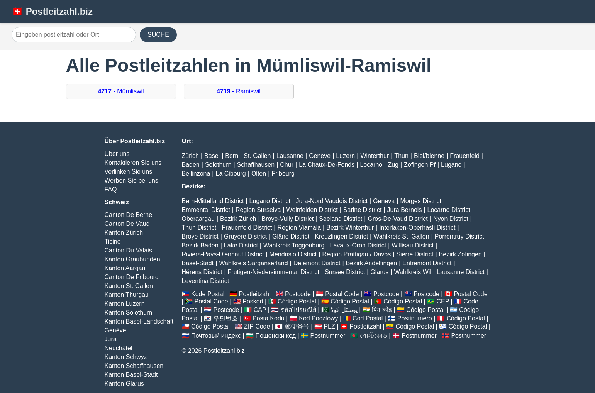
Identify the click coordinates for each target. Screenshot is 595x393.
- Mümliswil (121, 91)
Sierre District (414, 254)
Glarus (379, 272)
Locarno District (448, 210)
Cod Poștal (368, 318)
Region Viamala (299, 227)
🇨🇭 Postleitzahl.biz (52, 11)
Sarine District (362, 210)
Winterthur (374, 155)
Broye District (200, 236)
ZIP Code (257, 326)
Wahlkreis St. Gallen (401, 236)
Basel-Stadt (198, 263)
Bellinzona (196, 173)
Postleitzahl (255, 294)
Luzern (345, 155)
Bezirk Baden (200, 245)
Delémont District (317, 263)
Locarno (371, 164)
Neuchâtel (118, 348)
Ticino (113, 241)
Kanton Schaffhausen (134, 366)
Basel (212, 155)
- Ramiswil (239, 91)
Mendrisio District (293, 254)
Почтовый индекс (216, 335)
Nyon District (450, 218)
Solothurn (218, 164)
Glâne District (290, 236)
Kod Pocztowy (318, 318)
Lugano (451, 164)
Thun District (199, 227)
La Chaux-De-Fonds (326, 164)
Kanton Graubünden (132, 259)
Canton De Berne (129, 215)
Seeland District (340, 218)
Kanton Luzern (125, 303)
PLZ (329, 326)
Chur (286, 164)
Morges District (420, 201)
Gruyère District (245, 236)
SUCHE (158, 34)
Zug (393, 164)
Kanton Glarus (124, 383)
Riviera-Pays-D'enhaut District (223, 254)
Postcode (298, 294)
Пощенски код (275, 335)
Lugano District (270, 201)
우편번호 (225, 318)
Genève (115, 330)
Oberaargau (198, 218)
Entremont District (426, 263)
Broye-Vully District (288, 218)
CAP (260, 310)
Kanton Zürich (124, 232)
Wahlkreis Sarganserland (253, 263)
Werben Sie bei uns (131, 180)
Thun (401, 155)
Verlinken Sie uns (129, 171)
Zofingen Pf (420, 164)
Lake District (241, 245)
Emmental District (206, 210)
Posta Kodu (269, 318)
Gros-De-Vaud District (397, 218)
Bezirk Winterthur (350, 227)
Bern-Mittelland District (213, 201)
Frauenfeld (465, 155)
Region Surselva (258, 210)
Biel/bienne (429, 155)
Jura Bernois (404, 210)
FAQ (111, 189)
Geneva (384, 201)
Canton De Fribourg (132, 277)
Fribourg (283, 173)
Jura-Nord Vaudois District (332, 201)
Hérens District (202, 272)
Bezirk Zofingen (460, 254)
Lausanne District (461, 272)
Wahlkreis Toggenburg (293, 245)
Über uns (117, 154)
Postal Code (342, 294)
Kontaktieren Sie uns (133, 162)
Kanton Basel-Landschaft (139, 321)
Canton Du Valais (128, 250)
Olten (258, 173)
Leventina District (205, 281)
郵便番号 (297, 326)
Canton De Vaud (127, 223)
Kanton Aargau (125, 268)
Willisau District (412, 245)
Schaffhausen (256, 164)
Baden (191, 164)
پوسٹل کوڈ (344, 310)
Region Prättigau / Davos (356, 254)
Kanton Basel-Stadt (131, 374)
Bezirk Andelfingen (371, 263)
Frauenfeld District (247, 227)
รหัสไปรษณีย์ (298, 310)
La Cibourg (230, 173)
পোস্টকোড (373, 335)
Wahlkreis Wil (412, 272)
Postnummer (328, 335)
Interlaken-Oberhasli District (417, 227)
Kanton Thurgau (127, 294)
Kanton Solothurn (129, 312)
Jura (111, 339)
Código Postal (297, 301)
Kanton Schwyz (126, 357)
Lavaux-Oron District (358, 245)
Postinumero (414, 318)
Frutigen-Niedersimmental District (273, 272)
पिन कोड (382, 310)
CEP (442, 301)
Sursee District (345, 272)
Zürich (190, 155)
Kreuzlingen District (341, 236)
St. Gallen (257, 155)
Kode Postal (207, 294)
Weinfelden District (312, 210)
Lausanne (289, 155)
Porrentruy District (459, 236)
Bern (231, 155)
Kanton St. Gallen (129, 286)
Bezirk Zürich (238, 218)
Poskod (252, 301)
